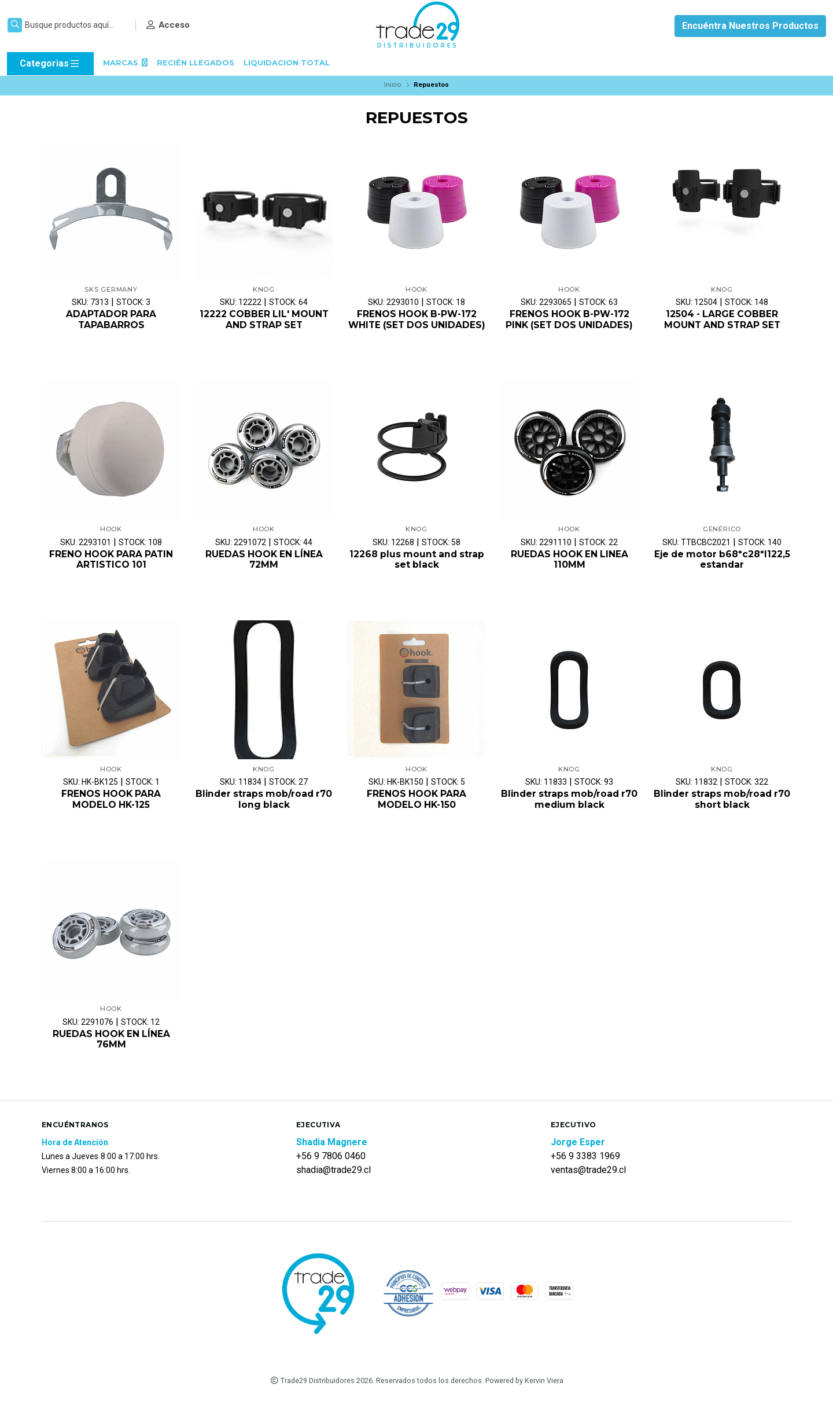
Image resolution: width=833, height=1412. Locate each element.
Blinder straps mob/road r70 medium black (569, 812)
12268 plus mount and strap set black (416, 572)
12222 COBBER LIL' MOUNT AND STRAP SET (264, 320)
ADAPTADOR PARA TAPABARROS (111, 320)
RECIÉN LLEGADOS (195, 62)
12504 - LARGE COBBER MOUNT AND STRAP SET (722, 320)
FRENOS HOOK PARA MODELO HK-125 (111, 812)
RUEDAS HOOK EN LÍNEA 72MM (264, 572)
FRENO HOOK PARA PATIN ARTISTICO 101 (111, 572)
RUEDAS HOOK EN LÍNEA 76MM (111, 1053)
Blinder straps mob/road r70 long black (264, 812)
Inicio (392, 84)
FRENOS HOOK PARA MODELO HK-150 (416, 812)
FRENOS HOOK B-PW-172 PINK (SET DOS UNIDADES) (569, 320)
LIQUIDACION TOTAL (287, 62)
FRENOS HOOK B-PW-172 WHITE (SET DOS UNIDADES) (416, 325)
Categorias (50, 63)
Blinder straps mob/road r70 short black (722, 812)
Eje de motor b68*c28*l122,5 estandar (722, 572)
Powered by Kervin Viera (524, 1393)
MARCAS (125, 62)
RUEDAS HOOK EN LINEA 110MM (569, 572)
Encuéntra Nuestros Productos (750, 25)
